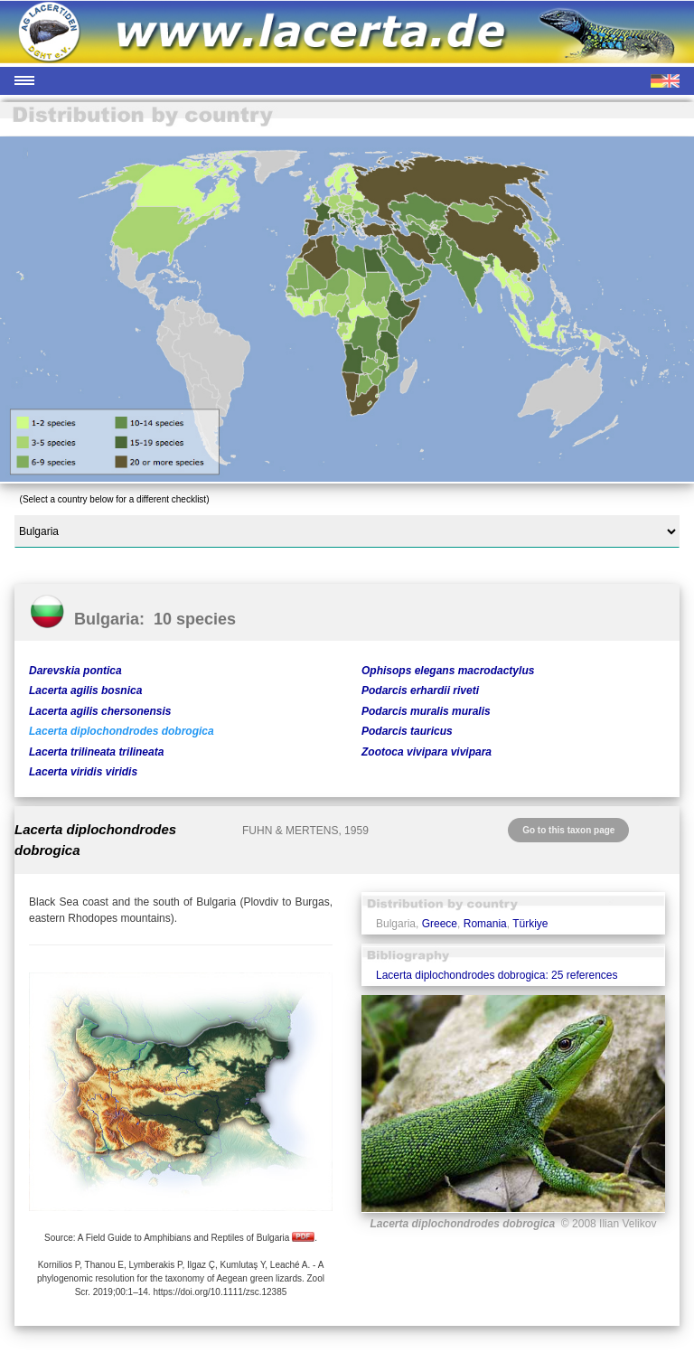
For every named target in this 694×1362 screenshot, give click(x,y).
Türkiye (530, 923)
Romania (485, 923)
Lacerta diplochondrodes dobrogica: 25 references (497, 975)
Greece (439, 923)
